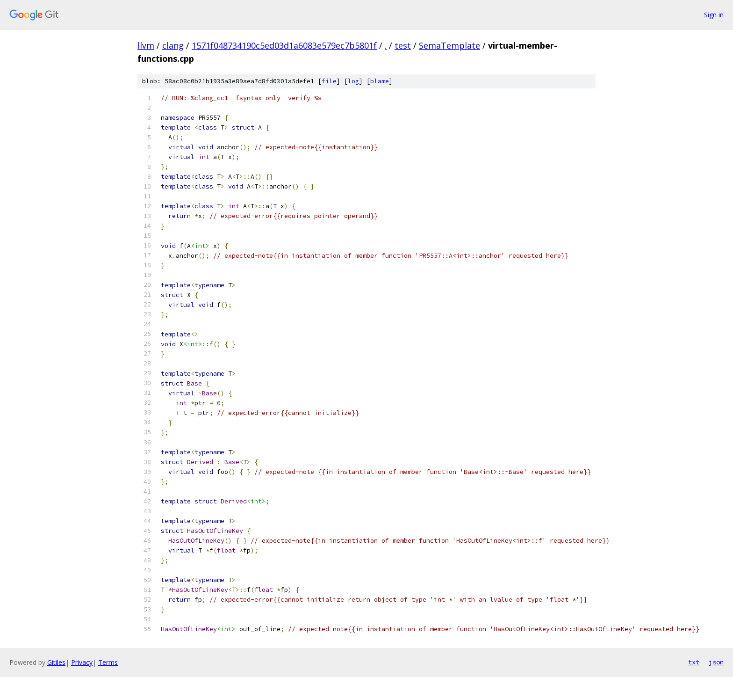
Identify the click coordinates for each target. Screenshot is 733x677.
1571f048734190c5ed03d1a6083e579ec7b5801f (284, 45)
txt (693, 662)
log (353, 81)
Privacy (82, 662)
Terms (108, 662)
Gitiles (56, 662)
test (403, 45)
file (329, 81)
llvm (145, 45)
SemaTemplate (449, 45)
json (716, 662)
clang (173, 45)
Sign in (714, 14)
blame (379, 81)
